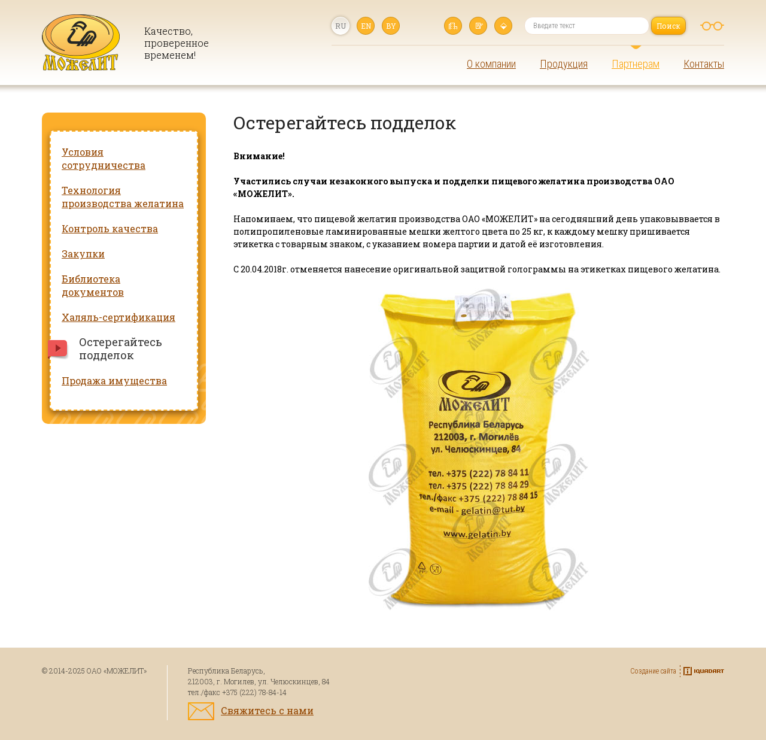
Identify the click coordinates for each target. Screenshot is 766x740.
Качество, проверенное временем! (172, 43)
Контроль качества (110, 228)
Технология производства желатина (123, 197)
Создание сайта (653, 671)
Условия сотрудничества (103, 158)
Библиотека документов (93, 285)
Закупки (83, 253)
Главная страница (453, 26)
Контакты (703, 63)
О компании (491, 63)
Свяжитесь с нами (267, 710)
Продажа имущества (114, 380)
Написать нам (478, 26)
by (391, 26)
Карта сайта (503, 26)
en (366, 26)
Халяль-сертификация (118, 317)
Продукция (564, 63)
